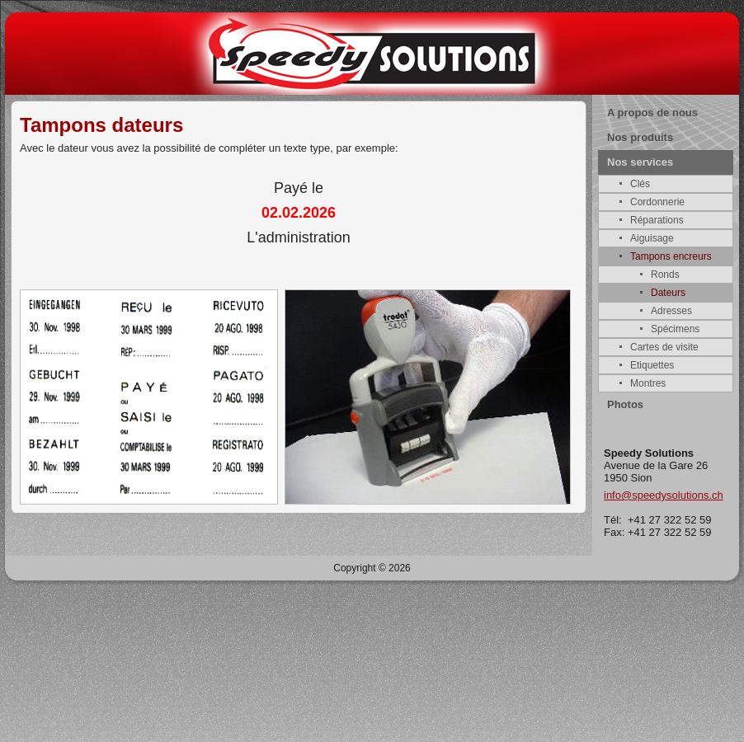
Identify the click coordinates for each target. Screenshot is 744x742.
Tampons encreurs (671, 256)
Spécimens (675, 329)
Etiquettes (652, 365)
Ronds (665, 274)
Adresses (671, 311)
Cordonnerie (657, 202)
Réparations (657, 220)
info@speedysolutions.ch (663, 495)
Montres (648, 383)
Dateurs (668, 292)
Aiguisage (652, 238)
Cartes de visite (664, 347)
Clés (640, 184)
